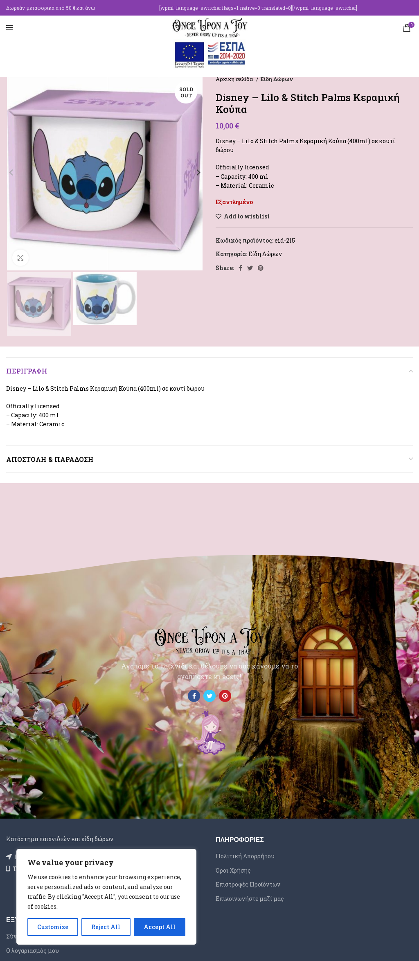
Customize (52, 927)
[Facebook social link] (240, 268)
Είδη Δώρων (277, 79)
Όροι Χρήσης (233, 870)
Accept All (160, 927)
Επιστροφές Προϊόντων (248, 884)
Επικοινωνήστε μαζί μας (250, 898)
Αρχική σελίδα (235, 79)
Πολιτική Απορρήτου (245, 856)
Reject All (105, 927)
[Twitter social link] (250, 268)
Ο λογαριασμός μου (32, 950)
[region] (106, 897)
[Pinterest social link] (260, 268)
